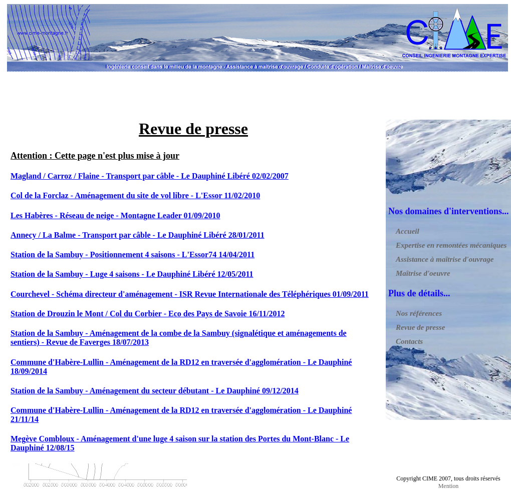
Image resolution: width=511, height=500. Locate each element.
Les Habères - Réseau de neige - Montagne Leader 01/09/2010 (115, 215)
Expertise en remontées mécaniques (451, 245)
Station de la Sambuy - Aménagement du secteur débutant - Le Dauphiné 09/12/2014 (155, 390)
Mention (448, 485)
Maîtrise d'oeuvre (423, 273)
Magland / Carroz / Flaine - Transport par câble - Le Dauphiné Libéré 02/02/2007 (150, 176)
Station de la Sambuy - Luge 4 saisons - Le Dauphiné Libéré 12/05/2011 (132, 274)
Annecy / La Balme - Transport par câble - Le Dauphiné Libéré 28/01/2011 (138, 235)
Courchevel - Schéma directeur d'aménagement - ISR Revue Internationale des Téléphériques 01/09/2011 (190, 294)
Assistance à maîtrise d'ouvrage (444, 259)
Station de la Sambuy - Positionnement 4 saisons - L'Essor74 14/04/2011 (132, 254)
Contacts (409, 341)
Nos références (419, 313)
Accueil (407, 231)
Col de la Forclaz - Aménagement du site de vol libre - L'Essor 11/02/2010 (135, 195)
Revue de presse (420, 327)
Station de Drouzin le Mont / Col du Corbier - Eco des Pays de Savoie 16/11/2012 (148, 313)
